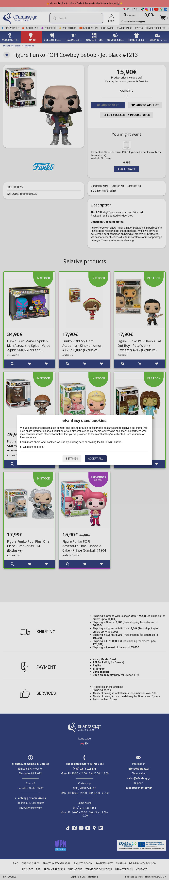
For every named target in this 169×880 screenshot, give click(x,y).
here (81, 442)
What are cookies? (33, 446)
